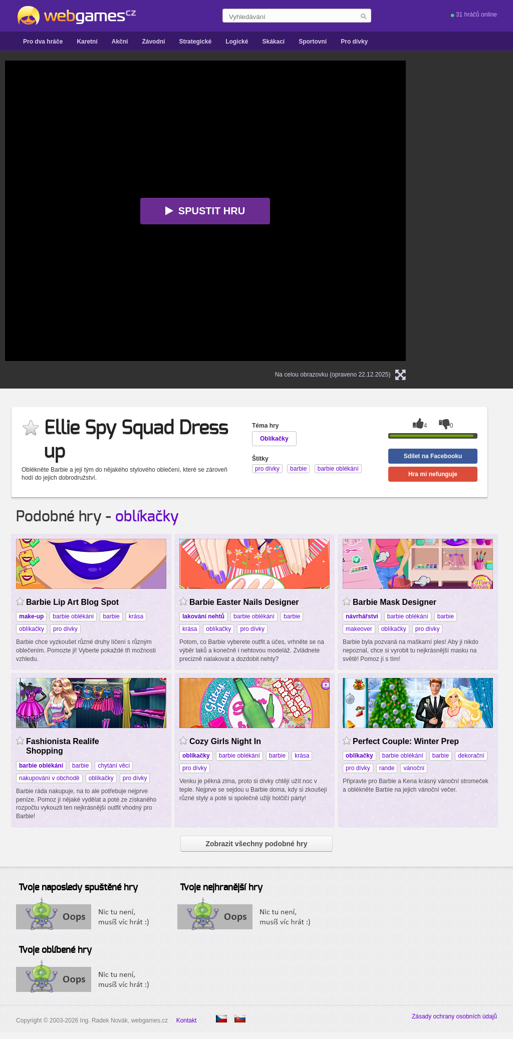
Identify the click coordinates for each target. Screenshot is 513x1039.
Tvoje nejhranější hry (221, 887)
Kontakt (186, 1020)
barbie (111, 616)
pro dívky (65, 628)
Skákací (273, 41)
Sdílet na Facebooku (433, 456)
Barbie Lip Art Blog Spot (72, 602)
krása (136, 616)
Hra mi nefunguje (432, 474)
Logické (236, 41)
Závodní (153, 41)
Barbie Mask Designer (394, 602)
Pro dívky (354, 41)
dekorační (471, 755)
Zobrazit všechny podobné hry (256, 844)
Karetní (87, 41)
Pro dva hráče (43, 41)
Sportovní (313, 41)
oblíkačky (147, 516)
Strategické (195, 41)
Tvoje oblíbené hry (55, 950)
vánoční (413, 768)
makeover (359, 628)
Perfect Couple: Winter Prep (406, 741)
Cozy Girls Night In (225, 741)
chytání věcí (114, 765)
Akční (120, 41)
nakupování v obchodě (49, 778)
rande (387, 768)
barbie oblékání (73, 616)
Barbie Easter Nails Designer (244, 602)
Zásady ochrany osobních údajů (454, 1016)
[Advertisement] (477, 211)
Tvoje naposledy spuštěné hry (78, 887)
